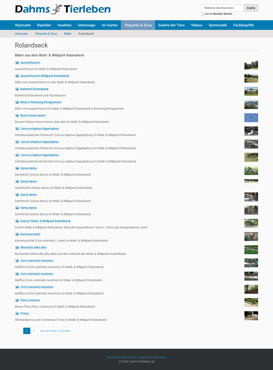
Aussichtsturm (30, 62)
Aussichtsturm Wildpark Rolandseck (44, 75)
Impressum (146, 357)
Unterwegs (86, 25)
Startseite (23, 25)
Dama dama (28, 168)
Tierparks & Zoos (138, 25)
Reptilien (44, 25)
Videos (196, 25)
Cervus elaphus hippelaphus (39, 128)
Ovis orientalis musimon (36, 260)
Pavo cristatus (30, 300)
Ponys (24, 313)
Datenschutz (129, 357)
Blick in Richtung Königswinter (41, 102)
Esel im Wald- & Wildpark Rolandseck (45, 221)
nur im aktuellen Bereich (218, 13)
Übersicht (112, 357)
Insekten (64, 25)
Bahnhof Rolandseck (34, 89)
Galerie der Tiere (171, 25)
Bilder (67, 33)
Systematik (218, 25)
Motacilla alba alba (33, 247)
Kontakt (161, 357)
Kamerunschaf (30, 234)
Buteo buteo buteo (33, 115)
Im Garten (110, 25)
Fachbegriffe (243, 25)
